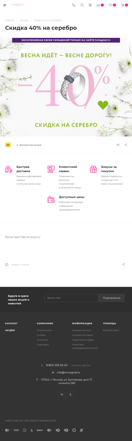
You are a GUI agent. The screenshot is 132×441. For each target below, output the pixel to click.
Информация (82, 323)
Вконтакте (61, 394)
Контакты (42, 339)
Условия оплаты (81, 330)
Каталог (11, 323)
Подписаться (111, 298)
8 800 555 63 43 (56, 365)
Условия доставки (82, 335)
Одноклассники (70, 394)
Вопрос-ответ (111, 330)
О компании (44, 330)
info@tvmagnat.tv (68, 372)
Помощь (109, 323)
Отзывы (41, 335)
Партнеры (43, 344)
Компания (45, 323)
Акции (10, 330)
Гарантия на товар (83, 339)
